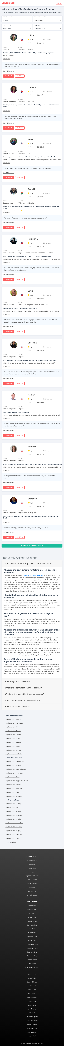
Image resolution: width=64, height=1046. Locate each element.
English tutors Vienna (13, 838)
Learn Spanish (32, 1028)
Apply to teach (32, 860)
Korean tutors (32, 940)
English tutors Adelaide (14, 753)
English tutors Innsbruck (14, 773)
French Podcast (32, 879)
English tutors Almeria (13, 734)
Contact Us (32, 891)
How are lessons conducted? (18, 706)
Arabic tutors (32, 905)
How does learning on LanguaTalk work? (24, 700)
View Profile (9, 75)
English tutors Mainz (12, 776)
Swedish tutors (32, 959)
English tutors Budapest (14, 796)
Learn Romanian (32, 1020)
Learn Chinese (32, 981)
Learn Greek (32, 1001)
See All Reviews (8, 71)
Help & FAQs (32, 868)
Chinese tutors (32, 909)
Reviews (32, 864)
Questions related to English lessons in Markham (28, 563)
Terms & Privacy (32, 895)
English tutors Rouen (13, 792)
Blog (32, 872)
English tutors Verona (13, 746)
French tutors (32, 921)
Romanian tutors (32, 948)
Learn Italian (32, 1005)
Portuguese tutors (32, 944)
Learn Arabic (32, 978)
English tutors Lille (12, 726)
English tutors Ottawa (13, 742)
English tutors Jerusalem (14, 822)
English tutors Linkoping (14, 826)
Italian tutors (32, 932)
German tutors (32, 925)
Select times (39, 19)
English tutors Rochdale (14, 834)
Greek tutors (32, 928)
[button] (6, 58)
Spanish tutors (32, 955)
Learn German (32, 997)
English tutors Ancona (13, 765)
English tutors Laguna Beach (16, 769)
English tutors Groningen (14, 723)
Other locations (11, 842)
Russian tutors (32, 952)
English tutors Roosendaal (15, 761)
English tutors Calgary (13, 830)
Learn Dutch (32, 985)
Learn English (32, 989)
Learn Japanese (32, 1008)
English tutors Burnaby (14, 750)
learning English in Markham (33, 575)
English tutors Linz (12, 807)
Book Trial (20, 75)
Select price (7, 27)
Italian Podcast (32, 883)
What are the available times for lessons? (24, 693)
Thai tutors (32, 963)
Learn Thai (32, 1035)
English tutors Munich (13, 730)
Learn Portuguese (32, 1016)
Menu (59, 3)
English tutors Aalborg (13, 803)
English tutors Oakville (13, 819)
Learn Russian (32, 1024)
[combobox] (17, 19)
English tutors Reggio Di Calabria (17, 780)
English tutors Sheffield (14, 815)
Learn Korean (32, 1012)
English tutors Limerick (13, 784)
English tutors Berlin (13, 738)
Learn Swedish (32, 1032)
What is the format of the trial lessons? (23, 687)
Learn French (32, 993)
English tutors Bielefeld (14, 788)
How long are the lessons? (17, 681)
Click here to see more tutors (32, 545)
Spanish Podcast (32, 875)
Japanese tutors (32, 936)
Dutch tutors (32, 913)
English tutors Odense (13, 811)
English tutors (32, 917)
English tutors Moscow (13, 719)
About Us (32, 887)
